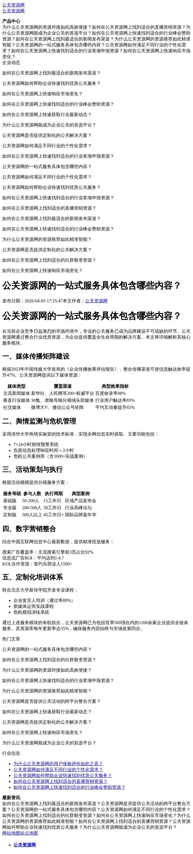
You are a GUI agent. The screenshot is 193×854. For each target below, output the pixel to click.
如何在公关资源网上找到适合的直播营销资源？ (60, 781)
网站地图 (11, 833)
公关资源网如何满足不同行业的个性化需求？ (58, 769)
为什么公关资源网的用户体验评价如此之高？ (58, 763)
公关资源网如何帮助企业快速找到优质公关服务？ (62, 775)
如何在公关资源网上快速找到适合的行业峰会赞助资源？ (69, 787)
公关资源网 (13, 5)
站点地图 (29, 833)
